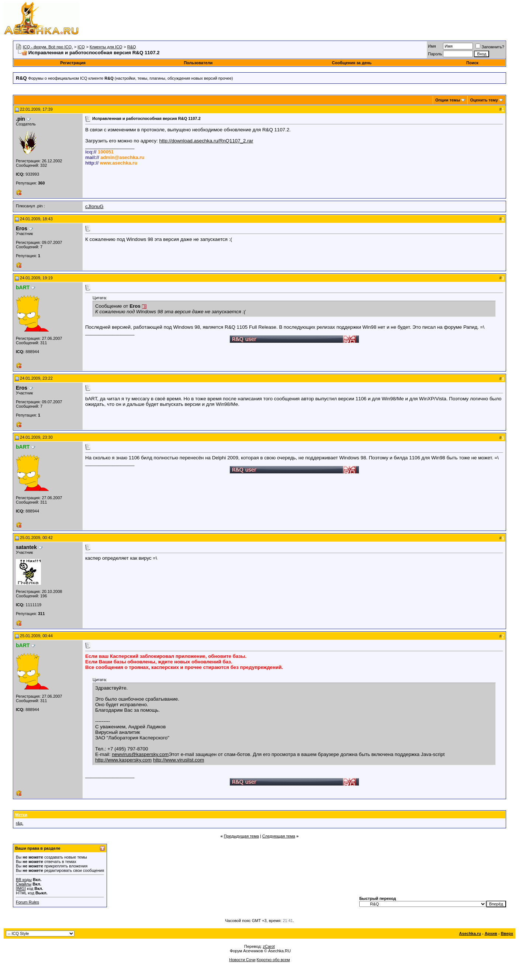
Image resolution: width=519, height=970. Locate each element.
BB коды (24, 879)
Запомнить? (489, 47)
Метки (21, 814)
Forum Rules (27, 902)
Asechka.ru (470, 933)
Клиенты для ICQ (106, 47)
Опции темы (447, 100)
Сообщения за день (351, 63)
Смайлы (23, 884)
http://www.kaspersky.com (123, 760)
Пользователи (198, 63)
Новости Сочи (242, 959)
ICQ (81, 47)
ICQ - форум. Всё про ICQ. (48, 47)
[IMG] (21, 888)
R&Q (131, 47)
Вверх (507, 933)
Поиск (472, 63)
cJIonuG (94, 206)
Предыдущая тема (241, 836)
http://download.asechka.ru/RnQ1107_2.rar (206, 141)
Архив (491, 933)
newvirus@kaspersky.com (140, 754)
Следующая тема (278, 836)
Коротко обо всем (273, 959)
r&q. (19, 823)
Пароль (435, 54)
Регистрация (73, 63)
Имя (432, 46)
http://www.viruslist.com (178, 760)
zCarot (268, 946)
